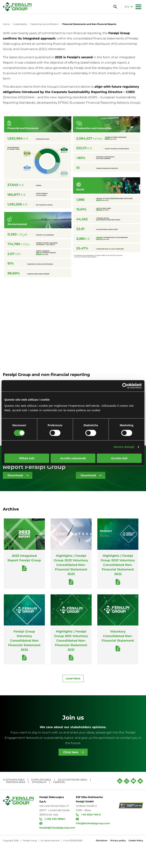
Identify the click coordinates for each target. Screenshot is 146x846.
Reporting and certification (44, 24)
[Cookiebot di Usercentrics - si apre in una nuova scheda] (125, 386)
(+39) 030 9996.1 (55, 818)
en (127, 7)
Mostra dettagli (124, 446)
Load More (73, 678)
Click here (70, 752)
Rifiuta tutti (26, 458)
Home (6, 24)
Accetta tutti (119, 458)
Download (15, 475)
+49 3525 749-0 (91, 814)
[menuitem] (127, 6)
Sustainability (20, 24)
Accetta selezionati (73, 458)
